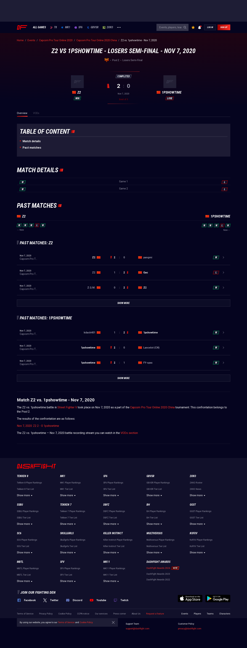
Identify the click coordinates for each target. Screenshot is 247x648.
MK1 (65, 27)
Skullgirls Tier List (68, 546)
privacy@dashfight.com (189, 628)
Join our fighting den (37, 592)
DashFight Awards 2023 (158, 574)
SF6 (79, 27)
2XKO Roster (196, 482)
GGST (193, 504)
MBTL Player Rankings (28, 568)
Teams (210, 613)
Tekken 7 (65, 504)
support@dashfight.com (137, 628)
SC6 (19, 533)
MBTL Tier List (24, 575)
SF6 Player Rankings (113, 482)
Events (184, 613)
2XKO (108, 27)
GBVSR (93, 27)
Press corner (119, 613)
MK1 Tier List (66, 489)
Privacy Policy (46, 613)
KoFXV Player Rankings (201, 540)
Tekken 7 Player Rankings (72, 511)
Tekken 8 (22, 476)
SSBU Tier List (24, 517)
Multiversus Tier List (156, 546)
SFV (62, 561)
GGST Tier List (196, 517)
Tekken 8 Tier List (25, 489)
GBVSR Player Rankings (158, 482)
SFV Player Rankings (70, 568)
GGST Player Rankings (200, 511)
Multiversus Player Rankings (160, 540)
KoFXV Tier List (197, 546)
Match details (32, 141)
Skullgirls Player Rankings (72, 540)
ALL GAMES (39, 27)
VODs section (129, 433)
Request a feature (155, 613)
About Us (136, 613)
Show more (25, 495)
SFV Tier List (66, 575)
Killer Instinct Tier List (113, 546)
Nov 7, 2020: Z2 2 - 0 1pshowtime (38, 426)
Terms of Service (25, 613)
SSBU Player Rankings (28, 511)
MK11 (106, 561)
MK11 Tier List (110, 575)
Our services (101, 613)
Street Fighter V (67, 407)
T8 (53, 27)
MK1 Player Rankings (70, 482)
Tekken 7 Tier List (68, 517)
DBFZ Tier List (110, 517)
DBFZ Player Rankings (114, 511)
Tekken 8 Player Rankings (29, 482)
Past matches (32, 147)
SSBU (20, 504)
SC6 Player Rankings (27, 540)
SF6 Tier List (109, 489)
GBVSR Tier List (154, 489)
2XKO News (195, 489)
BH (148, 504)
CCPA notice (83, 613)
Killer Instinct (113, 533)
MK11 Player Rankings (114, 568)
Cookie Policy (64, 613)
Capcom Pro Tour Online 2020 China (152, 407)
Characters (224, 613)
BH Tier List (152, 517)
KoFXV (193, 533)
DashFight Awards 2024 (158, 568)
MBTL (20, 561)
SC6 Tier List (23, 546)
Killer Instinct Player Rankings (117, 540)
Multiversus (154, 533)
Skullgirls (67, 533)
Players (197, 613)
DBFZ (106, 504)
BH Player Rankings (156, 511)
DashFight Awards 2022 (158, 579)
